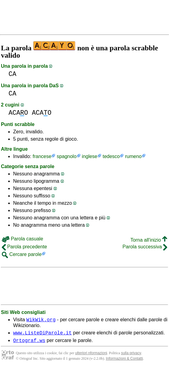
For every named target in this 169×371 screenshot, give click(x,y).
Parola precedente (24, 246)
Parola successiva (145, 246)
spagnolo (67, 156)
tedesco (111, 156)
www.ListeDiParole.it (42, 334)
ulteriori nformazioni (91, 356)
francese (42, 156)
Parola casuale (22, 238)
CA (12, 74)
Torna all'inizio (149, 240)
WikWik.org (41, 320)
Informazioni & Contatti (124, 361)
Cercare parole (21, 254)
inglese (89, 156)
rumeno (133, 156)
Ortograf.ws (29, 343)
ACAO (18, 112)
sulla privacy (131, 356)
